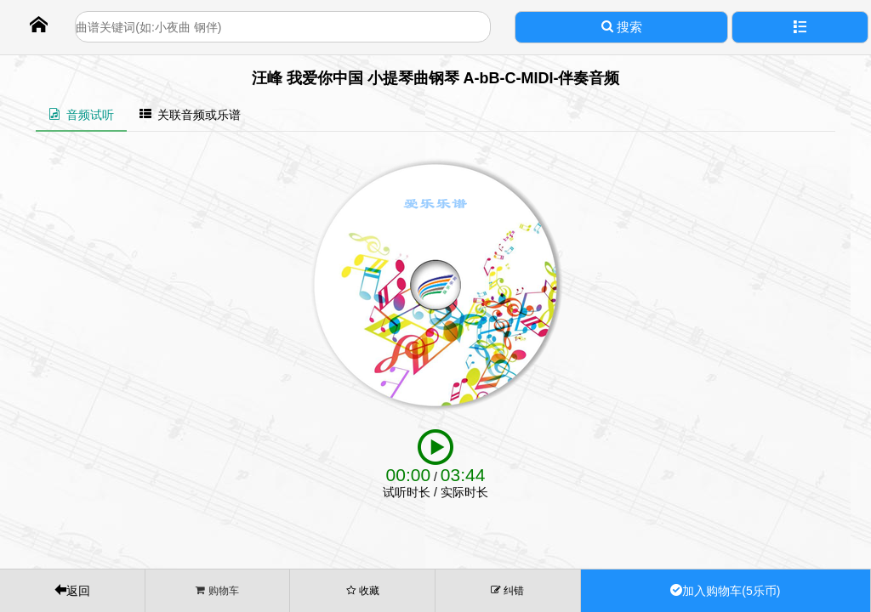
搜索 (621, 27)
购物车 (217, 590)
